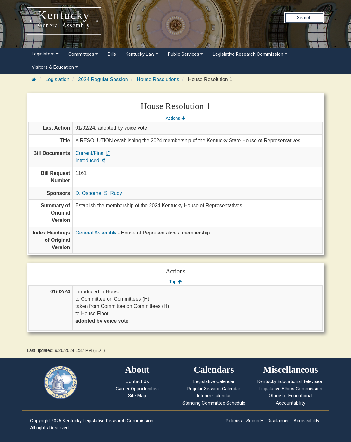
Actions (175, 118)
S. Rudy (113, 193)
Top (175, 281)
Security (254, 421)
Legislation (57, 79)
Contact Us (137, 381)
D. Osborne (88, 193)
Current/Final (92, 153)
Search (304, 18)
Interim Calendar (214, 396)
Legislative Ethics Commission (290, 389)
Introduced (90, 160)
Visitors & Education (55, 67)
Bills (112, 54)
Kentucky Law (142, 54)
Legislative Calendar (214, 381)
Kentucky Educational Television (290, 381)
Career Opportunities (137, 389)
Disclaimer (278, 421)
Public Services (185, 54)
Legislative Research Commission (250, 54)
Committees (83, 54)
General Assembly (95, 232)
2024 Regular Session (103, 79)
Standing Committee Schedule (213, 403)
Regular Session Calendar (213, 389)
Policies (234, 421)
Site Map (137, 396)
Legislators (45, 54)
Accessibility (306, 421)
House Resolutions (158, 79)
